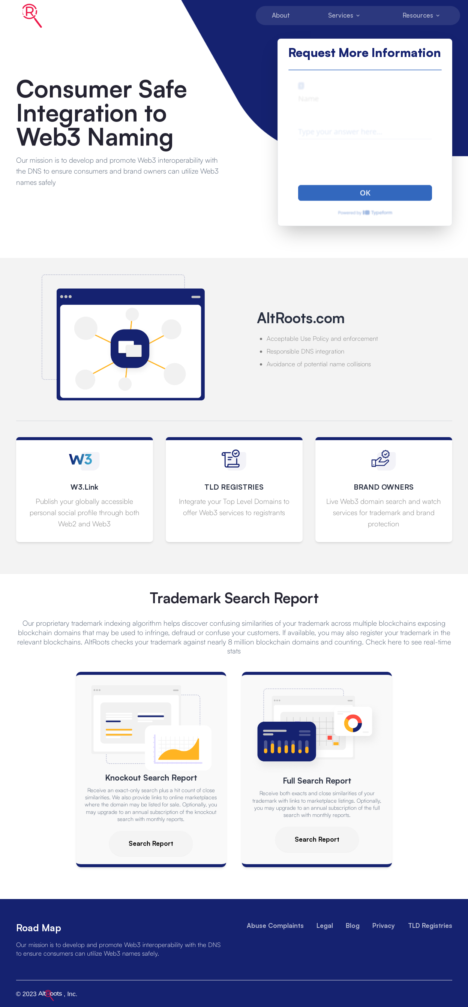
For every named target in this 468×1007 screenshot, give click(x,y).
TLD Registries (430, 925)
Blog (353, 925)
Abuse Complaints (275, 925)
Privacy (383, 925)
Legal (324, 925)
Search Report (151, 843)
